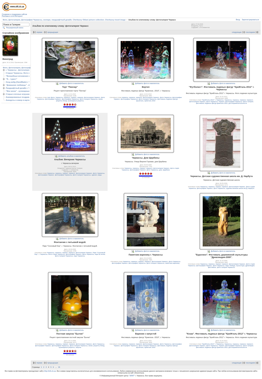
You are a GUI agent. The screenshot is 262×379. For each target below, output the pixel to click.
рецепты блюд (61, 101)
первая (39, 32)
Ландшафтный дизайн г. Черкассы (21, 88)
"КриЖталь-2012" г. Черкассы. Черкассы (217, 100)
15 (59, 367)
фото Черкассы (165, 97)
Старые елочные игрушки (17, 94)
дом (160, 170)
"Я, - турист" (11, 79)
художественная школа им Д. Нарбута (240, 188)
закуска (78, 347)
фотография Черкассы (233, 101)
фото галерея (248, 101)
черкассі (139, 97)
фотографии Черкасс (53, 99)
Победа (232, 266)
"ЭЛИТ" (132, 376)
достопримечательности (237, 103)
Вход (238, 20)
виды (100, 175)
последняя (250, 32)
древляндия (249, 266)
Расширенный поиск (14, 28)
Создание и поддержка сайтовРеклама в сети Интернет (14, 15)
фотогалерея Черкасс (92, 97)
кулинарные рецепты (76, 101)
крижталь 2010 (149, 101)
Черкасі (221, 101)
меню (100, 99)
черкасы (67, 97)
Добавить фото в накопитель (71, 83)
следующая (237, 32)
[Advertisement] (88, 9)
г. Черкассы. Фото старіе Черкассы (52, 254)
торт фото (51, 97)
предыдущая (52, 32)
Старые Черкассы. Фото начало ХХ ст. (23, 73)
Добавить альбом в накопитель (71, 156)
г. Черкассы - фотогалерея (18, 70)
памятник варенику (172, 263)
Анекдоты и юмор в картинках (20, 100)
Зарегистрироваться (250, 20)
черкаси (80, 97)
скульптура (240, 266)
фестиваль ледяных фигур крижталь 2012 (212, 103)
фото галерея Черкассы (89, 99)
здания (94, 175)
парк (227, 266)
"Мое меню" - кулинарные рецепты (22, 91)
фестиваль (212, 267)
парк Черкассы (79, 256)
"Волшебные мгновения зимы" (20, 76)
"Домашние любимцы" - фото (19, 85)
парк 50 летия (100, 254)
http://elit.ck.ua (50, 371)
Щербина (166, 170)
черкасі (73, 97)
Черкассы (59, 97)
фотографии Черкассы (70, 99)
